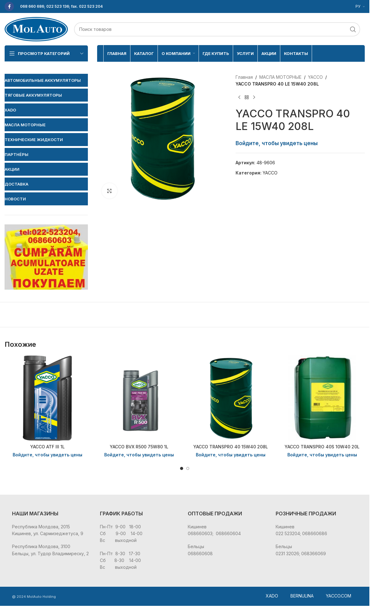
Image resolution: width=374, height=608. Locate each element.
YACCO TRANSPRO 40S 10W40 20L (322, 446)
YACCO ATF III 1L (47, 446)
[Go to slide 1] (181, 468)
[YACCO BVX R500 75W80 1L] (139, 398)
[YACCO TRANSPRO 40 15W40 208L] (230, 398)
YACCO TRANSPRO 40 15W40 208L (230, 446)
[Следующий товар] (254, 97)
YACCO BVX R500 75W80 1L (139, 446)
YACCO (315, 77)
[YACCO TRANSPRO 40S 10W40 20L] (322, 398)
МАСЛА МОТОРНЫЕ (280, 77)
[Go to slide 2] (187, 468)
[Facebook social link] (9, 6)
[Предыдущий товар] (239, 97)
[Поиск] (217, 29)
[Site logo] (36, 28)
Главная (244, 77)
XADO (272, 595)
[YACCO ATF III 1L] (47, 398)
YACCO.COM (338, 595)
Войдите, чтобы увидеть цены (277, 143)
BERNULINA (302, 595)
